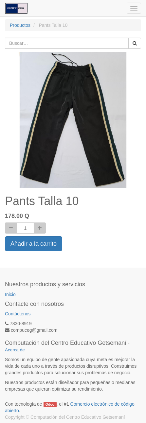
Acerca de (15, 349)
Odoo (50, 404)
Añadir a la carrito (33, 243)
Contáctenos (18, 313)
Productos (20, 25)
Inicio (10, 294)
